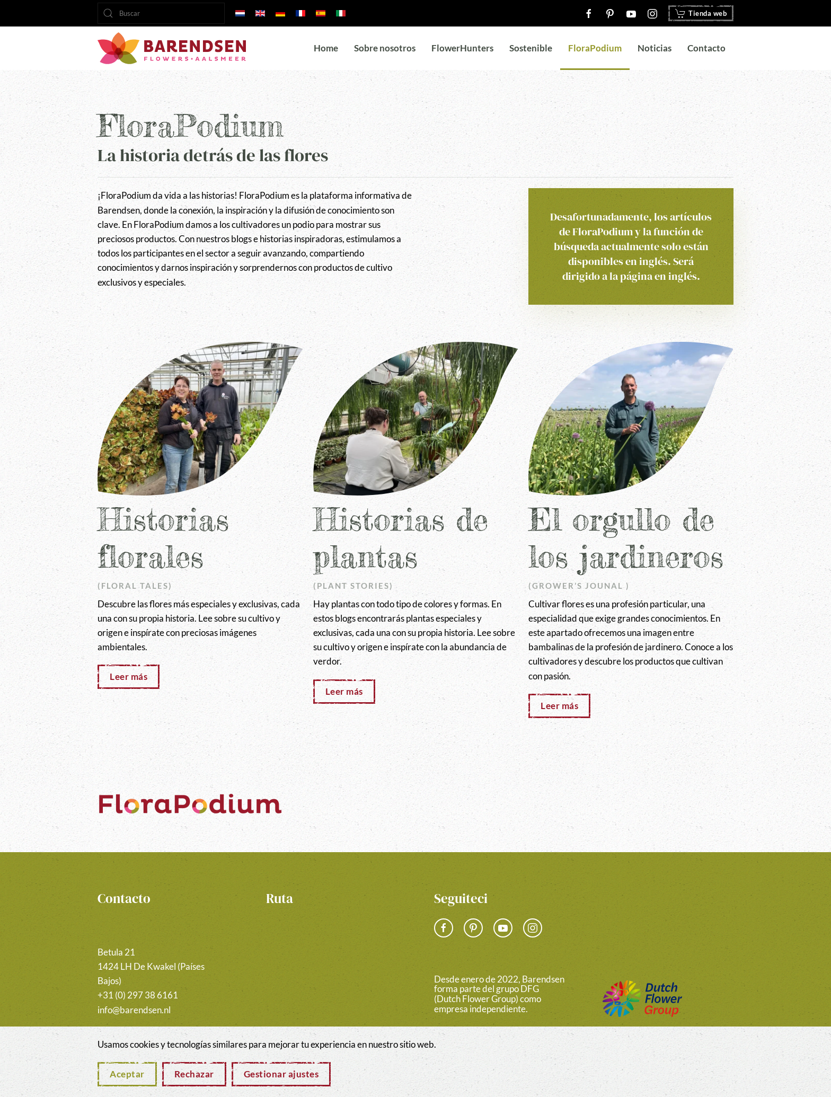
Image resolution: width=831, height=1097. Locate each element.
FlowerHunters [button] (462, 48)
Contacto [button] (706, 48)
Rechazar (194, 1074)
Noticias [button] (654, 48)
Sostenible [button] (530, 48)
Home (326, 48)
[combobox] (161, 13)
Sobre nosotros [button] (384, 48)
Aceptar (127, 1074)
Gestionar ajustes (281, 1074)
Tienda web (701, 13)
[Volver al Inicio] (172, 48)
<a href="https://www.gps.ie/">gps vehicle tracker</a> (331, 966)
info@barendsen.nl (134, 1009)
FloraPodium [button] (595, 48)
